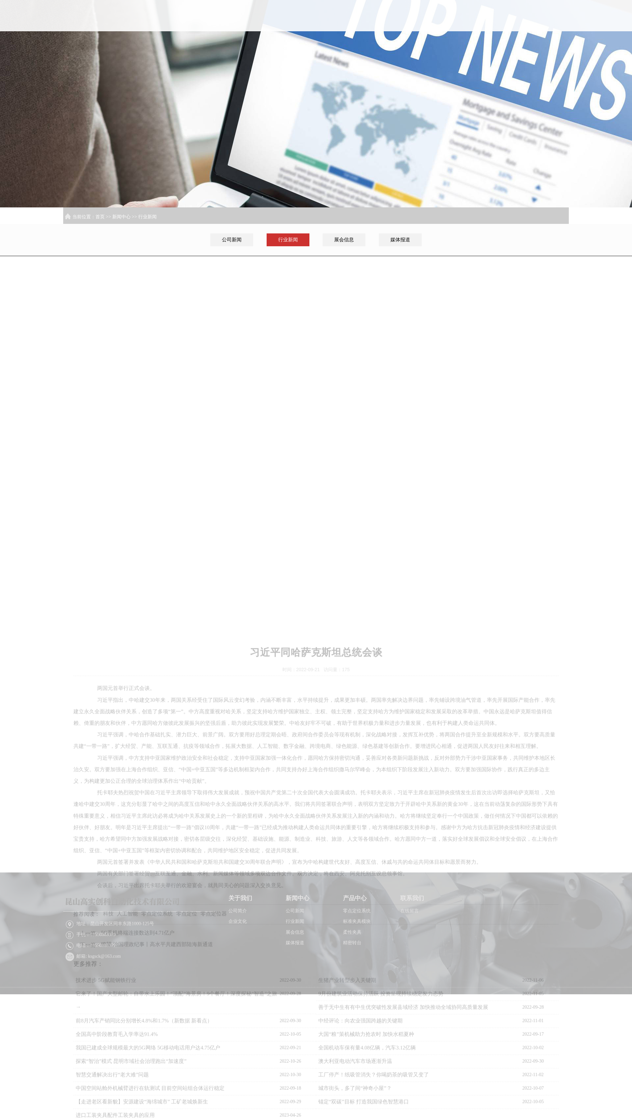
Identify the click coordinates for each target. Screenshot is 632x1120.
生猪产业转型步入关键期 (347, 1104)
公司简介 (237, 939)
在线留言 (409, 939)
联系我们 (548, 26)
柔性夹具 (352, 960)
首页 (378, 26)
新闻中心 (463, 26)
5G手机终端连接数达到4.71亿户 (138, 1056)
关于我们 (420, 26)
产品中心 (505, 26)
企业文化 (237, 949)
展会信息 (344, 239)
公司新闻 (232, 239)
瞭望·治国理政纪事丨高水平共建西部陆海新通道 (157, 1068)
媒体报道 (400, 239)
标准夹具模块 (357, 949)
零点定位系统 (357, 939)
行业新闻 (147, 216)
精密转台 (352, 971)
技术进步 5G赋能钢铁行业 (106, 1104)
